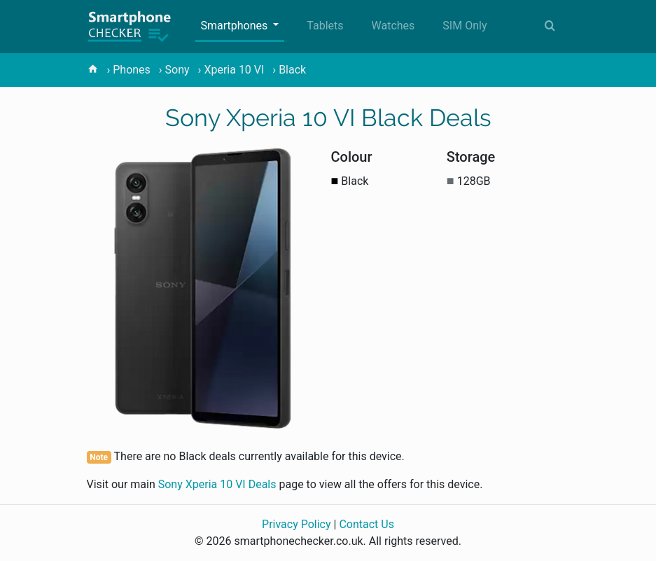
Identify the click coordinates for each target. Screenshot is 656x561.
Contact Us (366, 524)
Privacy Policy (296, 524)
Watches (393, 25)
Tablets (325, 25)
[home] (93, 69)
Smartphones (236, 25)
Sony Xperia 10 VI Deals (217, 484)
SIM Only (464, 25)
